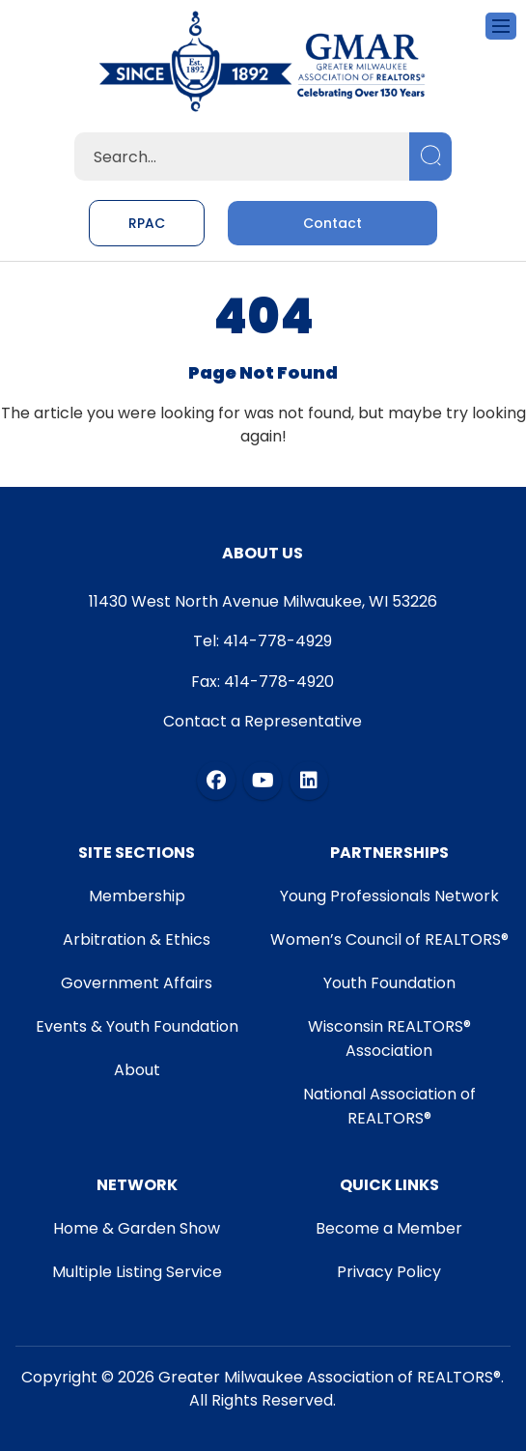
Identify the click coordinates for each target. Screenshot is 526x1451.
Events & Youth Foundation (137, 1026)
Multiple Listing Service (137, 1272)
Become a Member (389, 1228)
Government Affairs (136, 983)
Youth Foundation (389, 983)
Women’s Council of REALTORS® (389, 939)
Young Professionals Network (389, 896)
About (137, 1070)
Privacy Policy (389, 1272)
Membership (137, 896)
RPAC (146, 223)
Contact (332, 223)
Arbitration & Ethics (136, 939)
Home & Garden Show (136, 1228)
